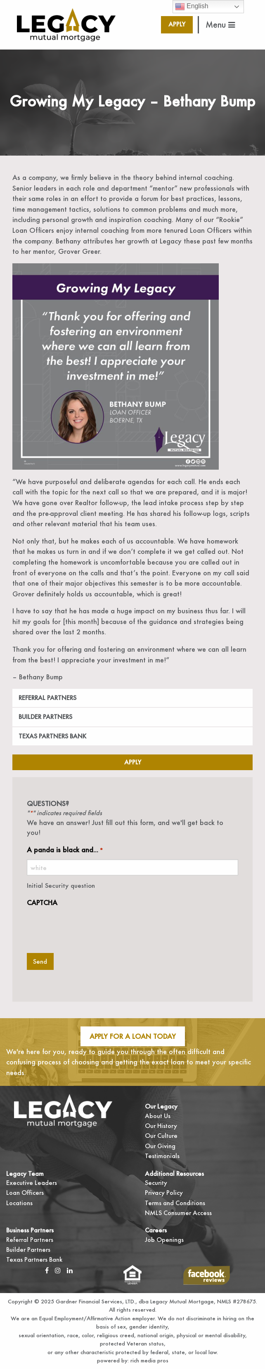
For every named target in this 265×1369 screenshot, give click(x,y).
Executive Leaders (31, 1183)
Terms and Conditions (175, 1203)
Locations (19, 1203)
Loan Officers (25, 1192)
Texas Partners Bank (52, 736)
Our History (161, 1126)
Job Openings (164, 1240)
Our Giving (160, 1146)
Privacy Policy (164, 1192)
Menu (220, 24)
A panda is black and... (65, 850)
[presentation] (89, 928)
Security (156, 1183)
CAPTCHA (42, 902)
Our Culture (161, 1136)
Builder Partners (45, 717)
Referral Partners (47, 698)
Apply (176, 24)
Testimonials (162, 1156)
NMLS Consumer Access (178, 1213)
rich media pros (148, 1360)
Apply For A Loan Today (133, 1036)
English (191, 7)
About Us (157, 1116)
